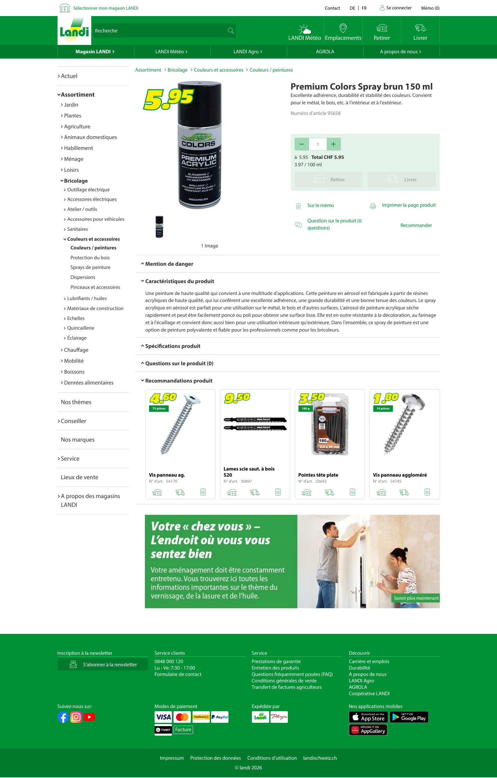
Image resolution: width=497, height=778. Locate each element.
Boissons (74, 371)
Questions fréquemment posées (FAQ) (292, 674)
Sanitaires (77, 229)
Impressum (172, 758)
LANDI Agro (246, 51)
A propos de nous (399, 51)
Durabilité (359, 668)
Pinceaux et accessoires (95, 287)
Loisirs (71, 169)
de (352, 8)
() (430, 8)
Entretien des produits (275, 668)
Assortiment (78, 94)
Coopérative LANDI (369, 693)
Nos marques (78, 439)
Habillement (78, 147)
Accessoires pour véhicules (95, 219)
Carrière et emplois (369, 661)
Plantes (72, 115)
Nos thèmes (76, 402)
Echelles (76, 318)
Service (70, 458)
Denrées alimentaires (89, 382)
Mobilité (74, 360)
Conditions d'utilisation (272, 758)
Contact (332, 8)
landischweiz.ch (320, 758)
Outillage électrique (88, 189)
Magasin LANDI (93, 51)
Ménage (74, 158)
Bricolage (76, 180)
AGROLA (325, 51)
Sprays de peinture (91, 267)
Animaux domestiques (90, 137)
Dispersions (83, 277)
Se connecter (399, 7)
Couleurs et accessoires (93, 239)
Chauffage (76, 349)
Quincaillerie (80, 328)
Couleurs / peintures (94, 248)
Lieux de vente (79, 477)
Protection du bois (90, 258)
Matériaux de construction (95, 308)
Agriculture (77, 126)
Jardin (71, 104)
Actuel (69, 76)
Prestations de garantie (276, 661)
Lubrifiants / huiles (87, 298)
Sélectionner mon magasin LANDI (106, 8)
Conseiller (73, 421)
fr (364, 8)
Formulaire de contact (178, 674)
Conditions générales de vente (284, 681)
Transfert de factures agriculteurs (287, 687)
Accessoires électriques (92, 199)
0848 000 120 (169, 661)
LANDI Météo (169, 51)
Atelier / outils (82, 209)
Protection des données (215, 758)
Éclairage (77, 338)
